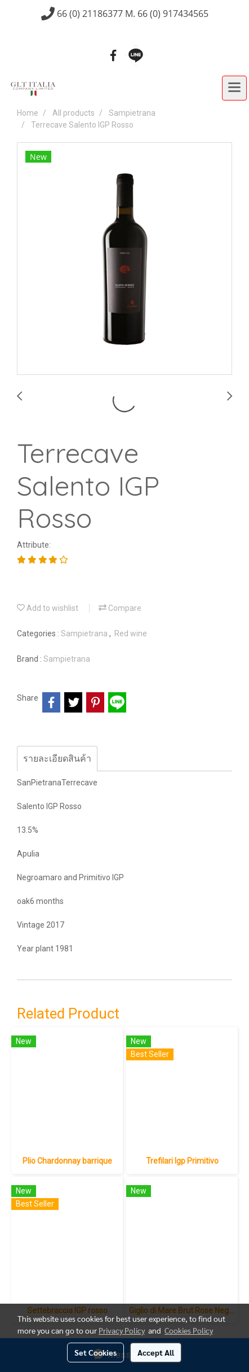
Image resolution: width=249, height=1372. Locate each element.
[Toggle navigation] (234, 88)
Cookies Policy (188, 1330)
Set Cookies (95, 1352)
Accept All (155, 1352)
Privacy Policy (122, 1330)
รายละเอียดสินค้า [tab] (57, 758)
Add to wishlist (47, 608)
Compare (120, 608)
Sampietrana (85, 633)
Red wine (130, 633)
